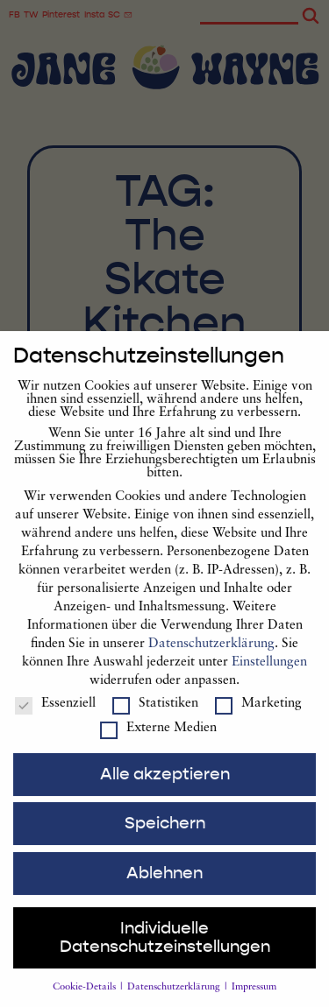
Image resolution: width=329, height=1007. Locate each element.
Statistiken (155, 717)
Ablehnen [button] (164, 887)
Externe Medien (158, 742)
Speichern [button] (165, 837)
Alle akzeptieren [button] (165, 788)
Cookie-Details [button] (85, 1001)
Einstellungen (269, 676)
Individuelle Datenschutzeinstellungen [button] (165, 951)
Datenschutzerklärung (211, 658)
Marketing (258, 717)
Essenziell (55, 717)
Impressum (254, 1001)
